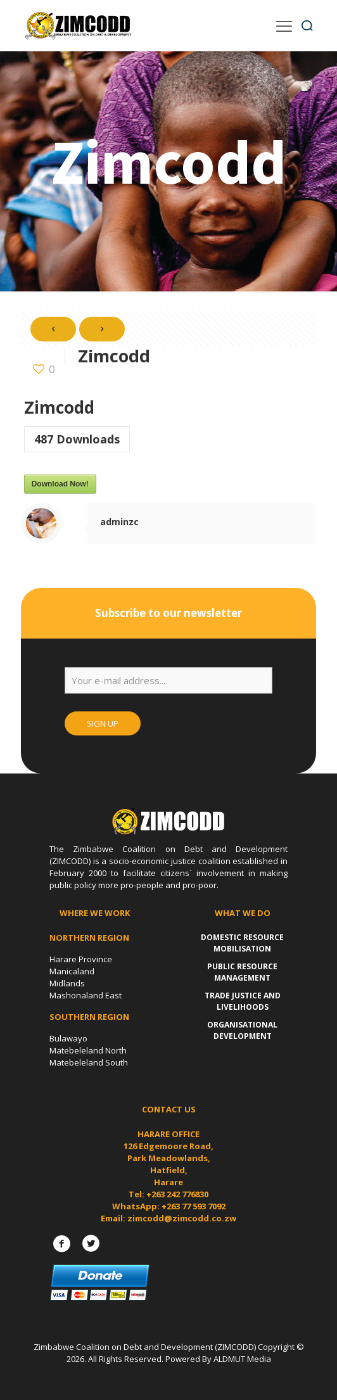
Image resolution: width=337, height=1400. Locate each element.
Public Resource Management (242, 972)
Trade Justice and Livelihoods (243, 1001)
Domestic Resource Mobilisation (242, 943)
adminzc (119, 522)
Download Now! (60, 484)
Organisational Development (242, 1030)
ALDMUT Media (242, 1359)
